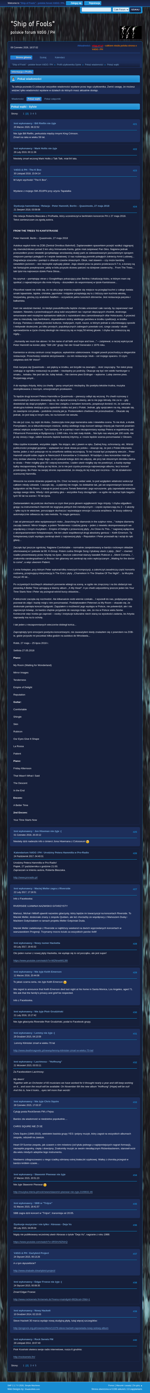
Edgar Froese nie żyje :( (48, 1281)
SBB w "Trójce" (43, 1203)
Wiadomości (18, 99)
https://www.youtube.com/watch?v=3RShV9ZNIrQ (40, 1241)
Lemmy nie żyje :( (44, 1033)
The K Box (35, 169)
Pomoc (111, 1385)
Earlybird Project (39, 1253)
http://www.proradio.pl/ (25, 877)
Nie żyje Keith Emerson (47, 971)
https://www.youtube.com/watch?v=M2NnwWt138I (40, 960)
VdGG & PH (20, 169)
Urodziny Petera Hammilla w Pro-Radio (66, 852)
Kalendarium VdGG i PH (28, 852)
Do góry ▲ (137, 1385)
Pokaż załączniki (52, 99)
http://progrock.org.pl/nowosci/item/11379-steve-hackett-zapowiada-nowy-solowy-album (60, 1328)
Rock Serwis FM (43, 1339)
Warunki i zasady (123, 1385)
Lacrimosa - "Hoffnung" (48, 1061)
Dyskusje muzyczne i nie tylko (31, 1224)
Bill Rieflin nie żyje (45, 123)
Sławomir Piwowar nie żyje (49, 1174)
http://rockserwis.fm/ (24, 1356)
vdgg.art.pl (97, 45)
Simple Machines (32, 1385)
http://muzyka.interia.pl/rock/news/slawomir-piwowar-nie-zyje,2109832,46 (53, 1192)
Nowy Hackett (42, 1310)
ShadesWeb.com (32, 1389)
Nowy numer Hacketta (47, 943)
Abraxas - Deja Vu (61, 1224)
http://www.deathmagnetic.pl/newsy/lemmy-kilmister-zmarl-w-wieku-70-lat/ (53, 1050)
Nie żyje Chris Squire (46, 1101)
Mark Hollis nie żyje (45, 148)
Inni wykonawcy (23, 123)
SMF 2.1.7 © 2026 (16, 1385)
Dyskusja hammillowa (26, 206)
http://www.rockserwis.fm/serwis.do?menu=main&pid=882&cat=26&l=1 (51, 1299)
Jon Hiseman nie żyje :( (47, 831)
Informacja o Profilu (22, 72)
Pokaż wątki (34, 99)
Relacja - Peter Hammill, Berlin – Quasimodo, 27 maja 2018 (75, 206)
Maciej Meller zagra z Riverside (52, 888)
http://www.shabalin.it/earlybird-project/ (34, 1270)
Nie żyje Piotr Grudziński (48, 1011)
